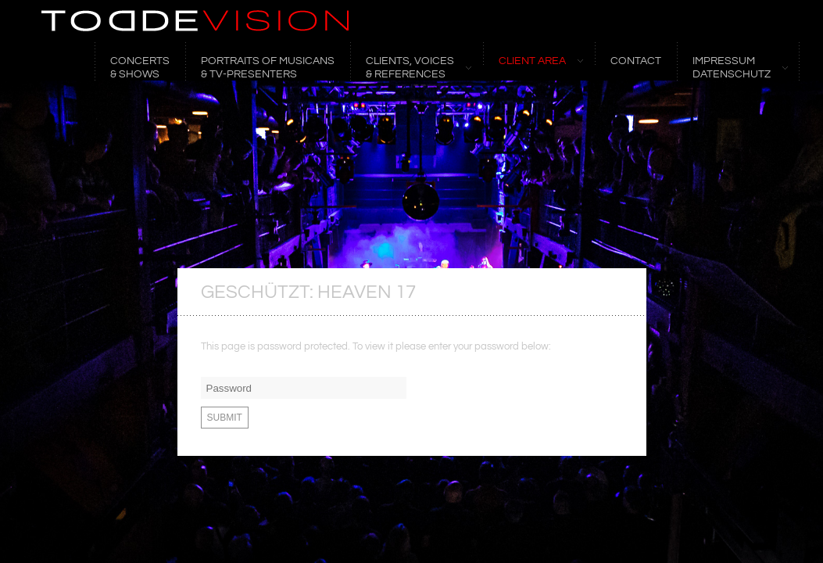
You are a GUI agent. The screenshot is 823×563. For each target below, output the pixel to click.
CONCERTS (140, 68)
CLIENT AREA (533, 61)
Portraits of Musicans (268, 68)
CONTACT (635, 61)
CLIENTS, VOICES (410, 68)
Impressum (732, 68)
